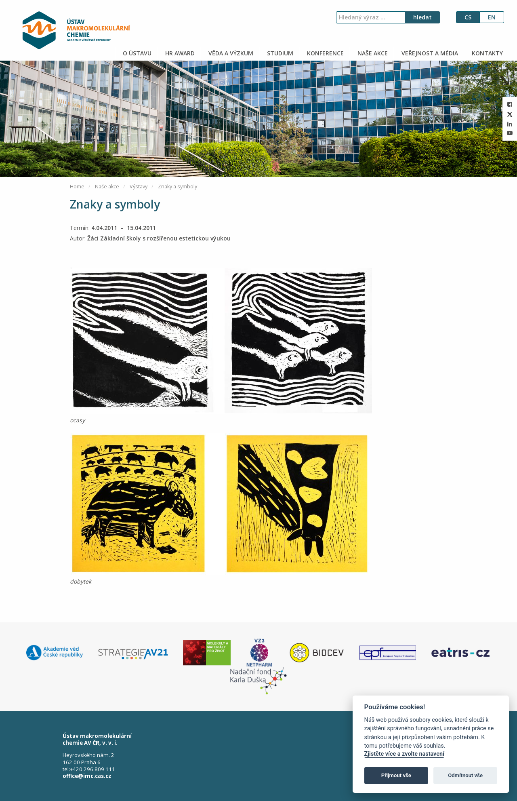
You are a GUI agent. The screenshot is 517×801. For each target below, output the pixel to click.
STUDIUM (279, 53)
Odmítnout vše (465, 775)
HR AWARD (179, 53)
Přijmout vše (396, 775)
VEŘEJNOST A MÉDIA (429, 53)
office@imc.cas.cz (87, 776)
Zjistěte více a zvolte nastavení (404, 753)
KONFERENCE (324, 53)
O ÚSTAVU (136, 53)
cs (467, 17)
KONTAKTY (486, 53)
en (492, 17)
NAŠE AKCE (372, 53)
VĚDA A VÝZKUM (230, 53)
